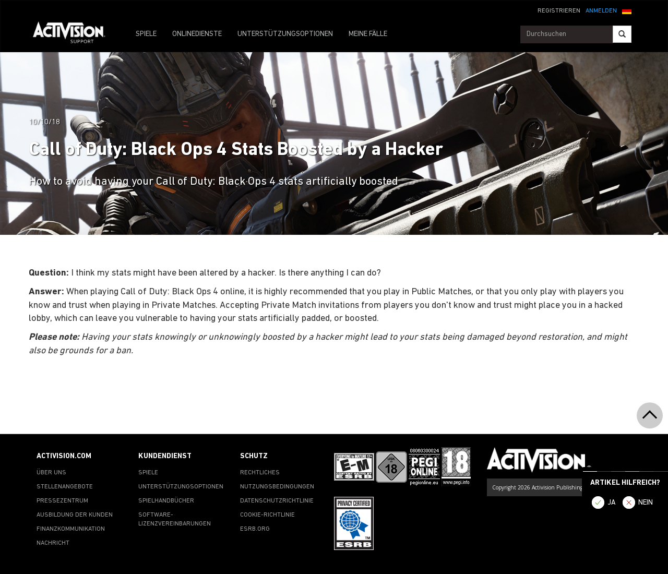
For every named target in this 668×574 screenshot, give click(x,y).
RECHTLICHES (260, 473)
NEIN (645, 503)
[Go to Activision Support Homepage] (74, 34)
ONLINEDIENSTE (197, 34)
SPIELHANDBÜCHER (166, 501)
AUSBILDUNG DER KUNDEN (75, 515)
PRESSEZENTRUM (62, 501)
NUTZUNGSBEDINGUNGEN (277, 487)
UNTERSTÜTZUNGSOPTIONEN (285, 34)
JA (611, 503)
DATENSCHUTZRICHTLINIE (277, 501)
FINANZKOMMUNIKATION (71, 529)
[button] (626, 10)
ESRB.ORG (255, 529)
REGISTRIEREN (559, 11)
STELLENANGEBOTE (65, 487)
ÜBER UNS (51, 473)
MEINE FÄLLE (368, 34)
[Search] (622, 34)
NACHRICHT (53, 543)
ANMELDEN (601, 11)
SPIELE (146, 34)
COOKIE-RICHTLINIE (267, 515)
